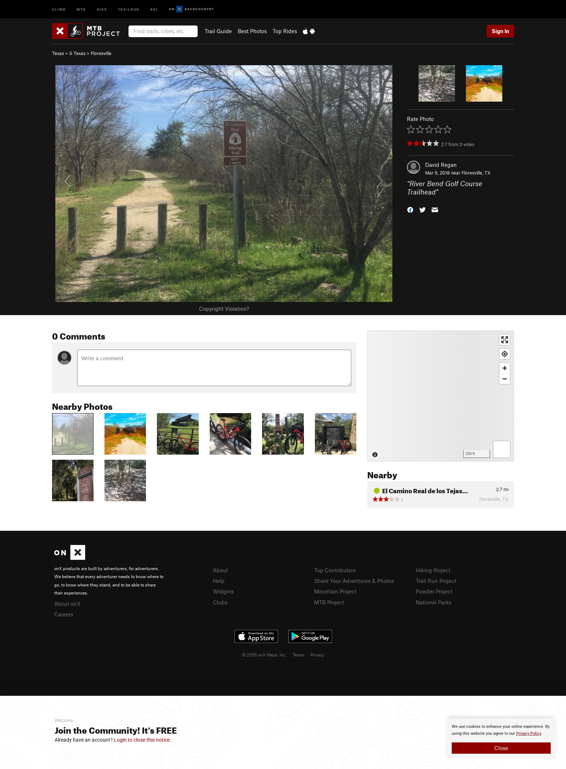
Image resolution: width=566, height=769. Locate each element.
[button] (410, 209)
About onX (67, 603)
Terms (298, 654)
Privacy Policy (528, 733)
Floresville (101, 53)
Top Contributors (335, 570)
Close (501, 748)
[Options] (502, 449)
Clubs (220, 602)
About (220, 570)
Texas (58, 53)
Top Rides (285, 31)
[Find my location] (504, 354)
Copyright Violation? (224, 308)
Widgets (223, 591)
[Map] (441, 396)
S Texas (77, 53)
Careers (63, 614)
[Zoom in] (504, 368)
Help (219, 580)
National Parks (433, 602)
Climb (59, 9)
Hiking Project (433, 570)
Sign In (500, 31)
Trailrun (128, 9)
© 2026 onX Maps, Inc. (264, 654)
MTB (81, 9)
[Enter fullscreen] (504, 339)
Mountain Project (335, 591)
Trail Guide (218, 31)
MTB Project (329, 602)
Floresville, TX (476, 173)
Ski (154, 9)
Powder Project (434, 591)
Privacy (317, 654)
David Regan (441, 164)
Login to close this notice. (142, 740)
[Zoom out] (504, 378)
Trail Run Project (436, 580)
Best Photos (252, 31)
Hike (102, 9)
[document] (501, 738)
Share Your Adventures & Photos (354, 580)
